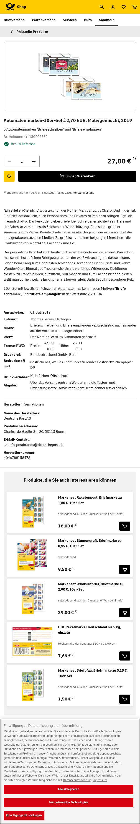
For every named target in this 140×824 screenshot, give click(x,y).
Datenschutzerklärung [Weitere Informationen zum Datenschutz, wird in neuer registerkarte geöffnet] (77, 782)
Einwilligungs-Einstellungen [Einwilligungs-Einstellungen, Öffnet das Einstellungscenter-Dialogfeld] (24, 818)
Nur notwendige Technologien (68, 805)
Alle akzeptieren (68, 792)
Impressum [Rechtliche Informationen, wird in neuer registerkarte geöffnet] (100, 782)
